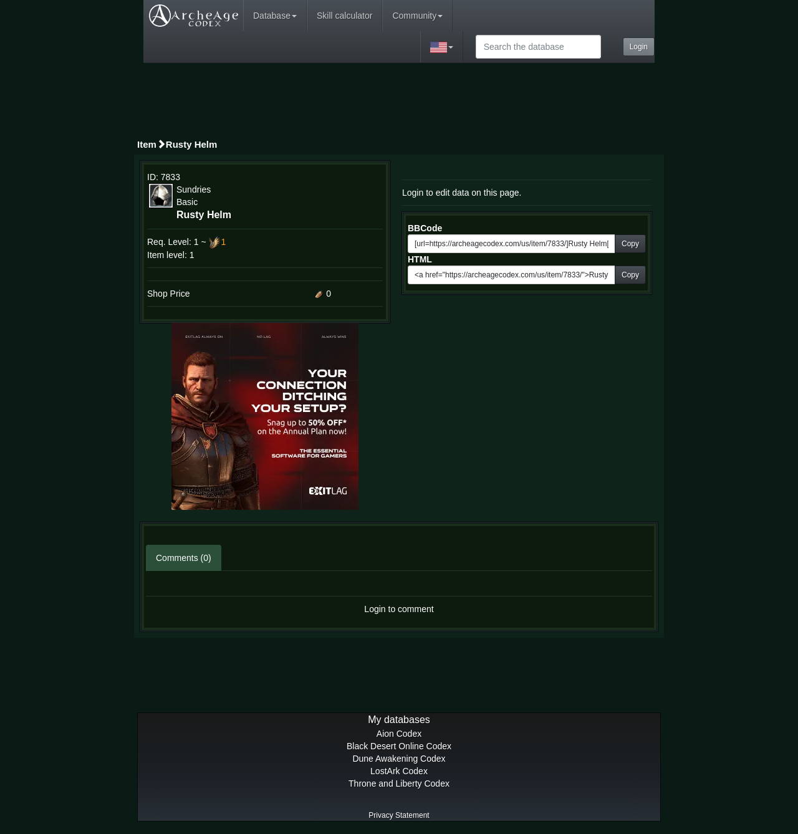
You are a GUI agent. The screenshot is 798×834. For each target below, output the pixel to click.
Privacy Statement (398, 815)
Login (639, 46)
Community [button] (417, 16)
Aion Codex (399, 734)
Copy (630, 243)
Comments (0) (183, 558)
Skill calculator (344, 16)
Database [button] (275, 16)
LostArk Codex (399, 771)
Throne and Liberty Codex (399, 783)
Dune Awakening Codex (398, 759)
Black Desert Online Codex (399, 746)
